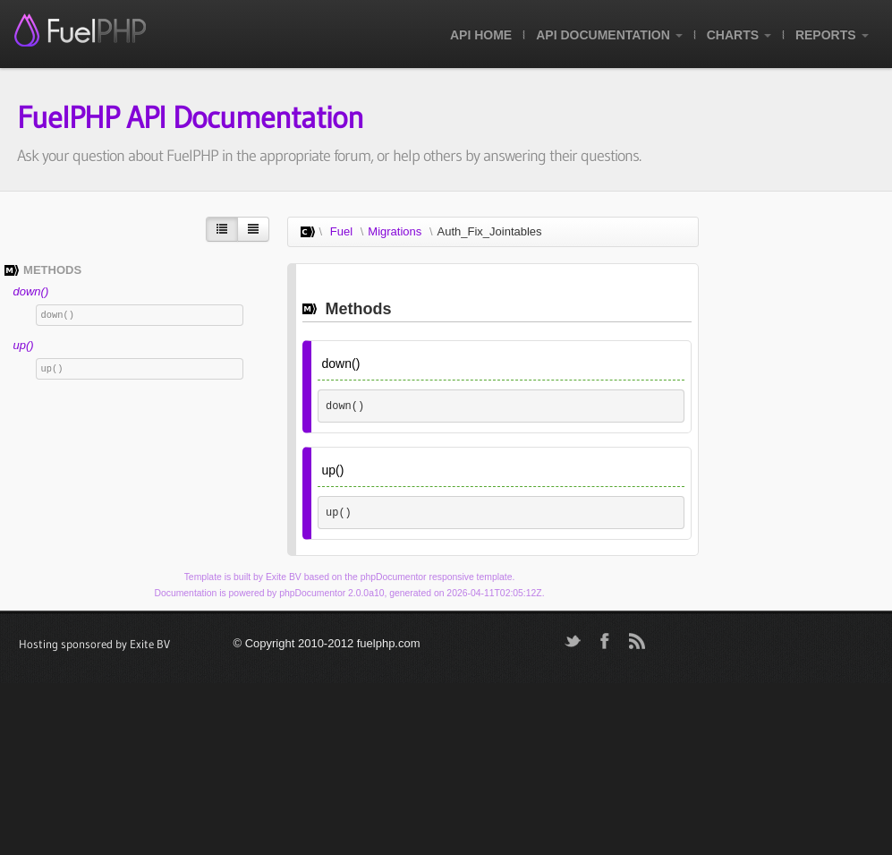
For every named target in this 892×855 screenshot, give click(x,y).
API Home (481, 35)
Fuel (341, 231)
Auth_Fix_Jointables (490, 231)
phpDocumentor (394, 577)
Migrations (394, 231)
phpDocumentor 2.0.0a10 (331, 593)
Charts (739, 35)
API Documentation (609, 35)
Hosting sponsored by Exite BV (94, 644)
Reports (832, 35)
